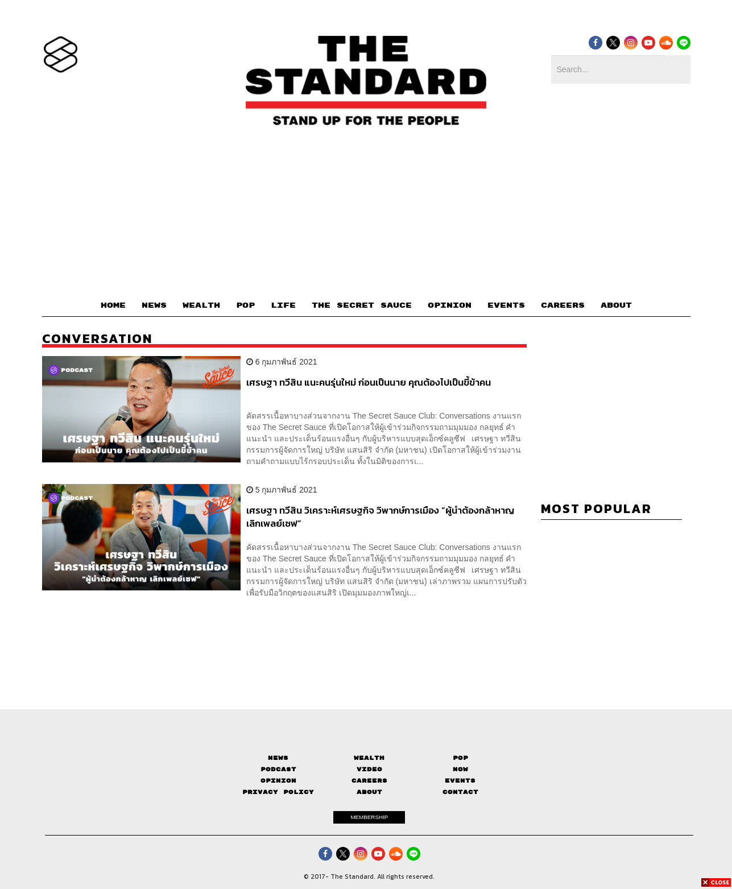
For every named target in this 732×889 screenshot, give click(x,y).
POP (245, 305)
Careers (369, 781)
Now (460, 769)
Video (369, 769)
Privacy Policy (278, 792)
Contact (460, 792)
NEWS (154, 305)
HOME (113, 305)
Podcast (278, 769)
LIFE (283, 305)
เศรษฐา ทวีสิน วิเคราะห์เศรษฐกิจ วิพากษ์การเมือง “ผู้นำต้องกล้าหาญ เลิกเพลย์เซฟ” (380, 517)
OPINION (450, 305)
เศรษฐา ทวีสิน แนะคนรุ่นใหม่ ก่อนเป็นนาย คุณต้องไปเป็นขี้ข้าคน (368, 383)
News (278, 758)
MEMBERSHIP (369, 817)
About (369, 792)
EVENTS (506, 305)
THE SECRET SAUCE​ (362, 305)
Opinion (278, 781)
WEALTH (201, 305)
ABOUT (616, 305)
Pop (460, 758)
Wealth (369, 758)
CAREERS (563, 305)
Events (460, 781)
